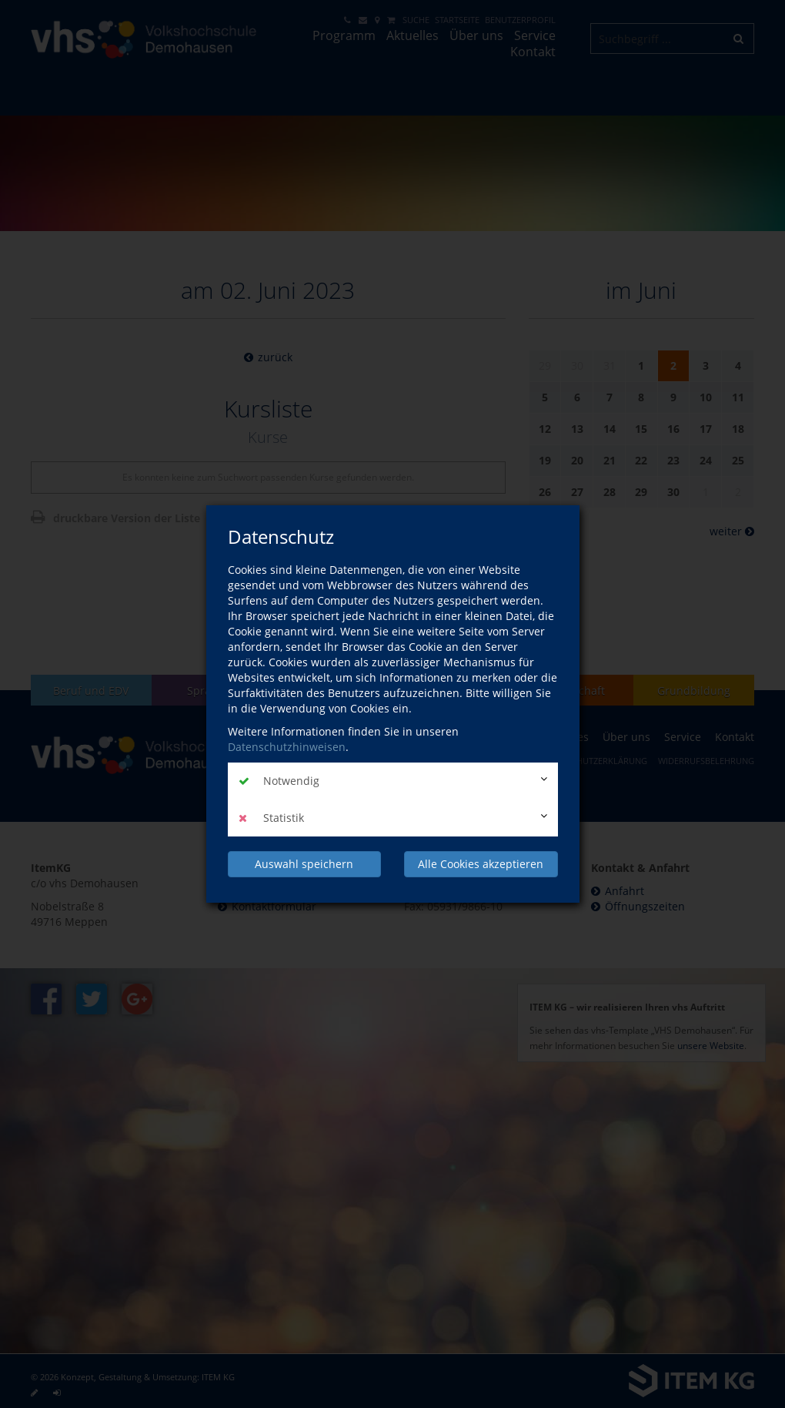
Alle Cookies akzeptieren (480, 864)
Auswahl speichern (304, 864)
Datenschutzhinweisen (287, 746)
